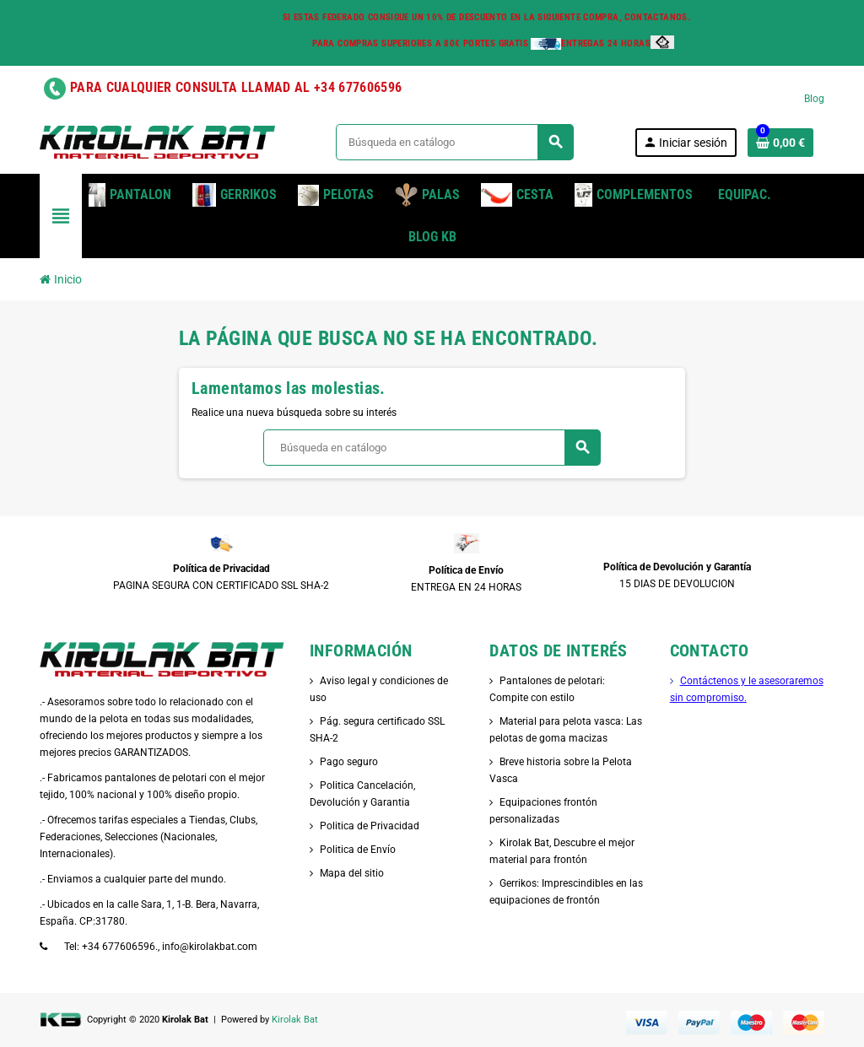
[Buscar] (454, 142)
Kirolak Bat (295, 1019)
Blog (814, 99)
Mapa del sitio (352, 873)
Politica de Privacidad (369, 826)
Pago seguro (349, 762)
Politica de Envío (358, 849)
